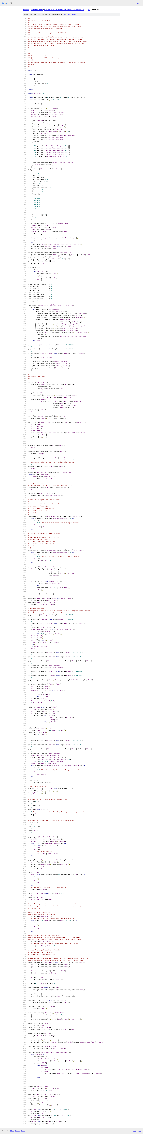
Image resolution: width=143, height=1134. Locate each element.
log (69, 14)
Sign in (139, 3)
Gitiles (12, 1131)
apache (26, 9)
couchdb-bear (37, 9)
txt (134, 1131)
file (63, 14)
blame (74, 14)
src (89, 9)
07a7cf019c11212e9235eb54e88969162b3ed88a (64, 9)
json (139, 1131)
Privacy (17, 1131)
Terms (23, 1131)
